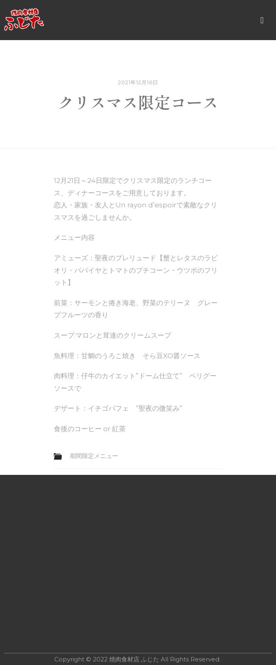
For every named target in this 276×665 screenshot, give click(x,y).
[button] (261, 20)
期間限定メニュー (94, 456)
